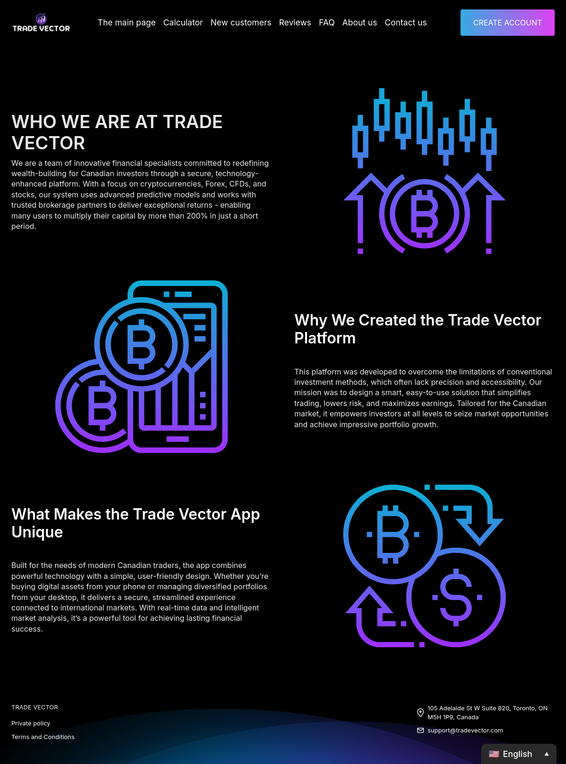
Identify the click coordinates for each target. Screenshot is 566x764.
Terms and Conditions (42, 736)
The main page (136, 22)
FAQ (322, 22)
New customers (242, 22)
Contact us (395, 22)
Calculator (189, 22)
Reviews (292, 22)
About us (353, 22)
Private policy (30, 723)
